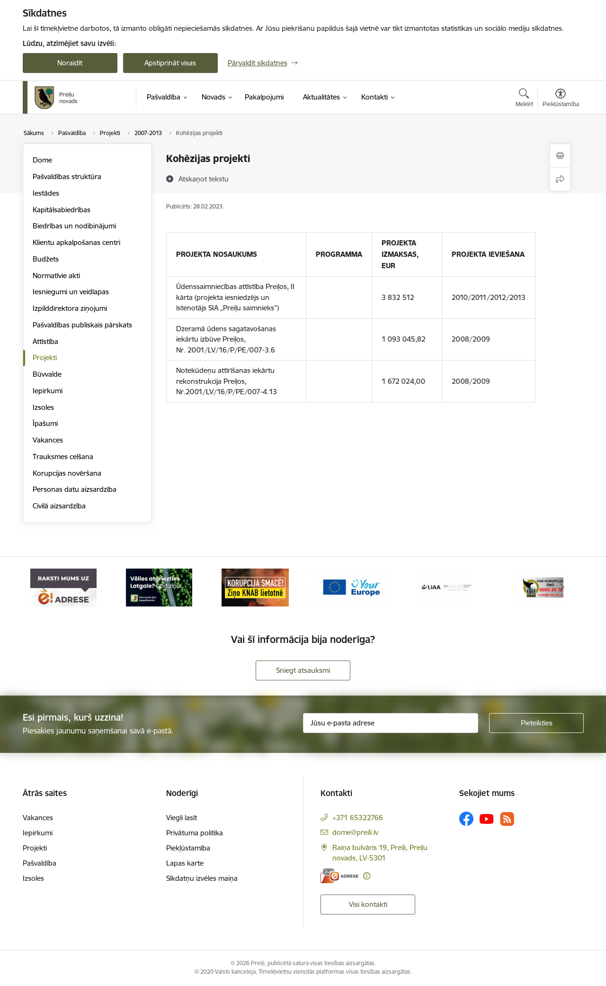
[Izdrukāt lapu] (560, 155)
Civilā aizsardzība (59, 505)
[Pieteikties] (536, 723)
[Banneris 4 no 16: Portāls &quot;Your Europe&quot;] (351, 586)
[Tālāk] (562, 587)
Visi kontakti (368, 904)
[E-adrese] (339, 876)
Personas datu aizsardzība (74, 489)
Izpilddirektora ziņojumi (70, 308)
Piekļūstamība (188, 847)
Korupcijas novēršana (67, 473)
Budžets (46, 258)
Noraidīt (69, 62)
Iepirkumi (47, 390)
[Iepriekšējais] (44, 587)
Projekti (45, 357)
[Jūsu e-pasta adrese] (390, 723)
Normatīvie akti (56, 275)
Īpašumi (45, 423)
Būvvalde (47, 374)
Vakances (48, 439)
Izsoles (43, 407)
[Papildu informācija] (366, 875)
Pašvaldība (39, 863)
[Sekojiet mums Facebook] (466, 819)
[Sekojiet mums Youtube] (487, 818)
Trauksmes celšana (63, 456)
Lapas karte (185, 863)
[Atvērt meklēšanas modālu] (524, 99)
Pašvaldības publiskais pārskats (82, 324)
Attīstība (45, 341)
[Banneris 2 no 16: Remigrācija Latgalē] (159, 586)
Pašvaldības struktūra (67, 176)
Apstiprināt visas (170, 62)
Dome (42, 159)
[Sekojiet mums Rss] (507, 819)
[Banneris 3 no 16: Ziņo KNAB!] (255, 586)
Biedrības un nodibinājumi (74, 225)
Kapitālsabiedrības (61, 209)
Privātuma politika (194, 832)
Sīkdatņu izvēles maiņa (202, 878)
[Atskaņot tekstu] (203, 178)
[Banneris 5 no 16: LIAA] (446, 586)
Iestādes (46, 193)
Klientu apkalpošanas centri (76, 242)
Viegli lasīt (181, 817)
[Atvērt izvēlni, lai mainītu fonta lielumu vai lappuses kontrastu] (561, 99)
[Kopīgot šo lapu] (560, 179)
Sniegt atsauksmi (303, 670)
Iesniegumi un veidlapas (71, 291)
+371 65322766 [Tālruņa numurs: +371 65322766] (357, 817)
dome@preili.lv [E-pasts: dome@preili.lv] (355, 832)
